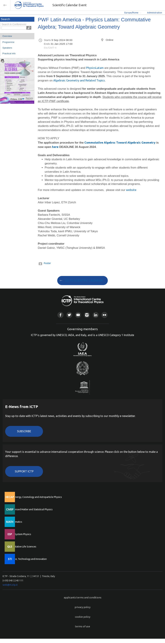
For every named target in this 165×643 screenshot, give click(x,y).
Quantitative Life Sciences (22, 546)
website (131, 189)
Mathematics (15, 521)
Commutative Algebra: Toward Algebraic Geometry (119, 142)
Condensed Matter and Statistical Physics (30, 509)
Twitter (69, 315)
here (55, 146)
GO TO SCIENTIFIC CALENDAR (84, 280)
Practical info (8, 53)
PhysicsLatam (95, 67)
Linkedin (96, 315)
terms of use (82, 626)
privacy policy (82, 607)
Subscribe (24, 431)
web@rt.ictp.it (10, 584)
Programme (8, 42)
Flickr (104, 315)
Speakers (7, 47)
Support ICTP (24, 471)
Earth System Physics (19, 534)
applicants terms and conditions (82, 597)
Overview (7, 36)
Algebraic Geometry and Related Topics (79, 80)
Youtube (78, 315)
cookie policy (82, 616)
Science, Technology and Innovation (27, 559)
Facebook (60, 315)
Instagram (87, 315)
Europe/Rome (131, 12)
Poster (47, 263)
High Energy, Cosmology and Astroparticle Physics (35, 497)
